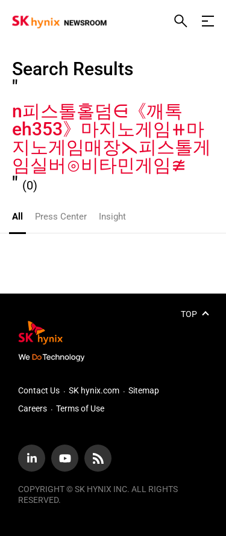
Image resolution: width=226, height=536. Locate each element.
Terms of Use (80, 408)
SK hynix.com (94, 390)
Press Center (61, 216)
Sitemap (143, 390)
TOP (189, 314)
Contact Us (39, 390)
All (17, 216)
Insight (112, 216)
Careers (32, 408)
